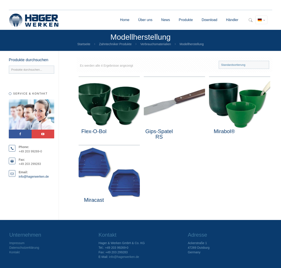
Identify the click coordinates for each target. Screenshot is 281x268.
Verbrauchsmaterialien (155, 44)
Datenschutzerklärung (24, 247)
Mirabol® (224, 131)
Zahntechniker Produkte (115, 44)
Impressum (16, 243)
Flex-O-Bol (93, 131)
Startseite (83, 44)
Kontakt (14, 252)
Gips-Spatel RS (159, 134)
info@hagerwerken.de (34, 176)
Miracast (94, 200)
